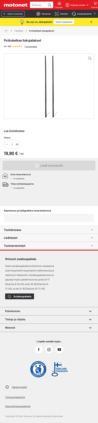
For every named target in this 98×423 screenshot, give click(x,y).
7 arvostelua (30, 46)
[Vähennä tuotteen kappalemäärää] (7, 144)
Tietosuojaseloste (15, 397)
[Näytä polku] (6, 30)
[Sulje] (91, 21)
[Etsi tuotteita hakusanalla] (49, 5)
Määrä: (7, 137)
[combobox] (38, 4)
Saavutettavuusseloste (17, 406)
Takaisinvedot (19, 387)
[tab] (42, 14)
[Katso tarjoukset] (64, 21)
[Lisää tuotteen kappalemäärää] (17, 144)
